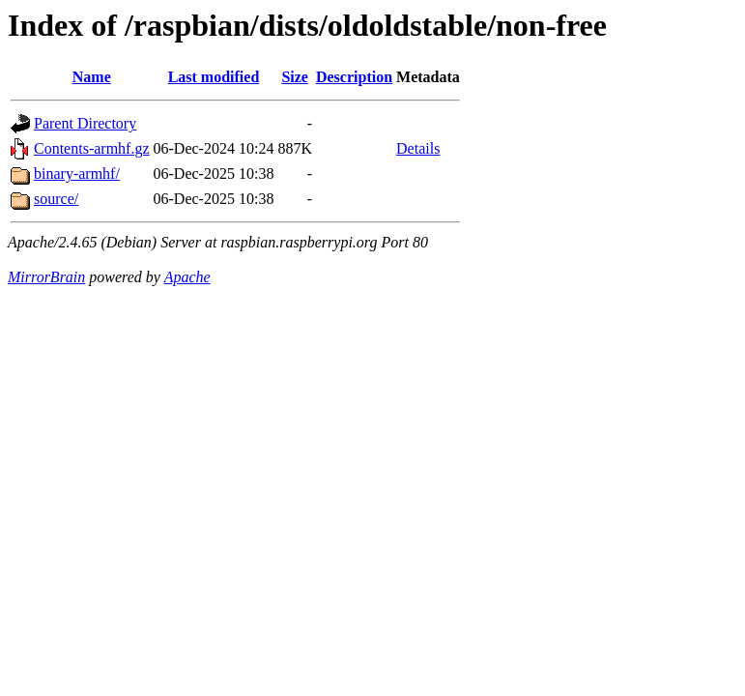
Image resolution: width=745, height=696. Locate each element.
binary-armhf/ (77, 173)
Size (294, 77)
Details (418, 148)
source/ (56, 198)
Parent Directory (85, 123)
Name (91, 77)
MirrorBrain (46, 277)
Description (354, 77)
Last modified (214, 77)
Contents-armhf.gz (92, 148)
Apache (187, 277)
